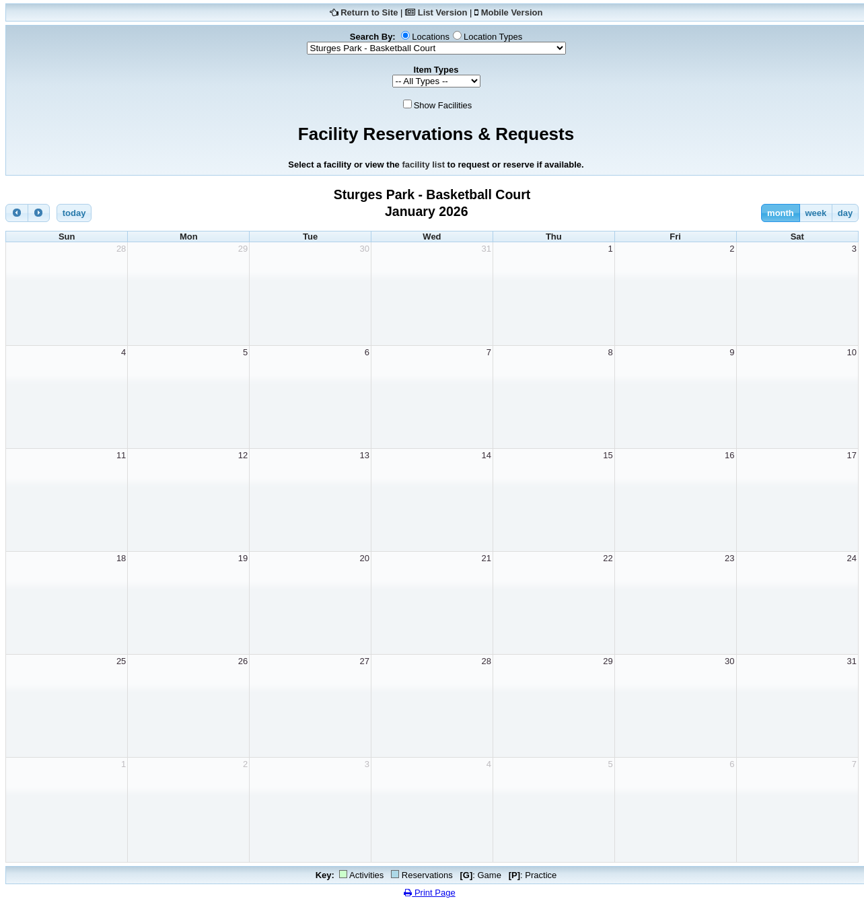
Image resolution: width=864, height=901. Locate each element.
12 (243, 455)
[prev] (16, 213)
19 (243, 558)
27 (364, 661)
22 (607, 558)
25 (121, 661)
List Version (443, 12)
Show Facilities (443, 105)
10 (852, 352)
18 (121, 558)
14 (486, 455)
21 (486, 558)
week (815, 213)
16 (729, 455)
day (845, 213)
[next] (39, 213)
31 (486, 249)
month (780, 213)
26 (243, 661)
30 (364, 249)
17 (852, 455)
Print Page (429, 893)
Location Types (493, 37)
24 (852, 558)
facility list (423, 164)
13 (364, 455)
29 (243, 249)
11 (121, 455)
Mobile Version (512, 12)
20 (364, 558)
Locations (430, 37)
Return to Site (369, 12)
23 (729, 558)
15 (607, 455)
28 (121, 249)
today (74, 213)
